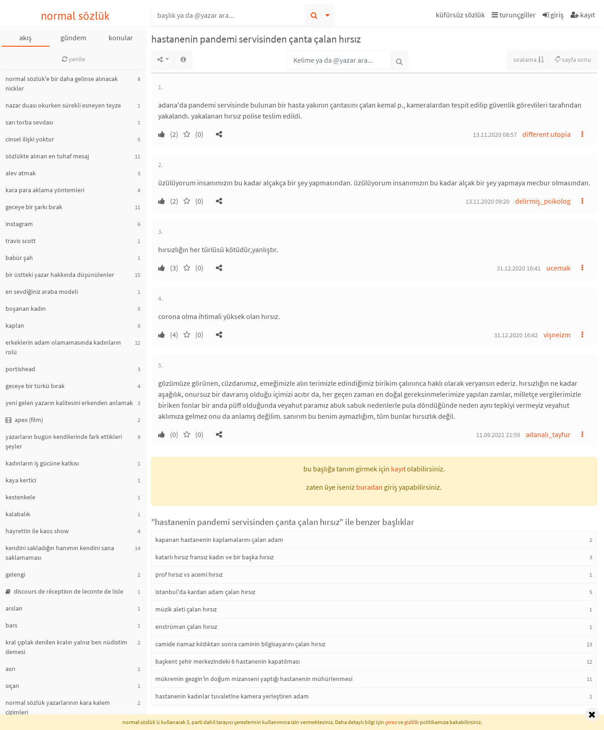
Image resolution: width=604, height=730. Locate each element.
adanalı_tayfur (548, 434)
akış (25, 37)
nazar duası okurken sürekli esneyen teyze (63, 105)
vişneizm (557, 334)
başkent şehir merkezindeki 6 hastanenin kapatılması (227, 661)
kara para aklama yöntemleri (44, 190)
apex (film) (24, 420)
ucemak (558, 267)
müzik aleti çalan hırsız (186, 609)
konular (121, 37)
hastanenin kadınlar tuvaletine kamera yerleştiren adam (232, 696)
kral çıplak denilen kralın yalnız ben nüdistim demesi (66, 647)
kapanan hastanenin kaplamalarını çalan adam (219, 539)
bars (11, 625)
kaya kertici (20, 480)
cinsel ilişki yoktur (29, 139)
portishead (20, 369)
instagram (19, 224)
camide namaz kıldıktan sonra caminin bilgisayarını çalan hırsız (240, 644)
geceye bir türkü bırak (35, 386)
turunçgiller (514, 14)
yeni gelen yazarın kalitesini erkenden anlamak (69, 403)
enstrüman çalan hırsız (186, 626)
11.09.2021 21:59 (498, 435)
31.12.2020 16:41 (519, 268)
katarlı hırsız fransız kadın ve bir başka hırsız (214, 557)
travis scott (20, 241)
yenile (73, 59)
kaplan (14, 325)
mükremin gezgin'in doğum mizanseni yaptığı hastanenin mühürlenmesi (253, 679)
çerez (391, 722)
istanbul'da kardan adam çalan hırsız (205, 592)
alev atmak (20, 173)
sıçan (12, 685)
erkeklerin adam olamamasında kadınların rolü (63, 347)
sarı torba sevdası (29, 122)
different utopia (546, 134)
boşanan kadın (25, 308)
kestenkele (20, 497)
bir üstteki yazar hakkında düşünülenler (59, 274)
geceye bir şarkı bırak (33, 207)
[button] (461, 16)
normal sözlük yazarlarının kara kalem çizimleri (57, 707)
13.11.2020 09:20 (488, 201)
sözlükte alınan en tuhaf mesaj (47, 156)
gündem (73, 37)
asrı (10, 669)
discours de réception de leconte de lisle (64, 591)
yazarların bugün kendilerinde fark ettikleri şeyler (63, 441)
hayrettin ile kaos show (37, 531)
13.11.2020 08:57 (495, 134)
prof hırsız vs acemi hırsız (189, 574)
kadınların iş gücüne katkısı (42, 463)
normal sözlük (75, 16)
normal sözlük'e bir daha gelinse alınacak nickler (61, 83)
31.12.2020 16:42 (516, 335)
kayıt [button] (398, 468)
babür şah (19, 258)
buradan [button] (369, 487)
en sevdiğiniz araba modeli (41, 291)
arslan (13, 608)
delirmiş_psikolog (543, 200)
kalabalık (17, 514)
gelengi (15, 574)
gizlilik (411, 722)
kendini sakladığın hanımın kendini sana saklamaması (59, 553)
